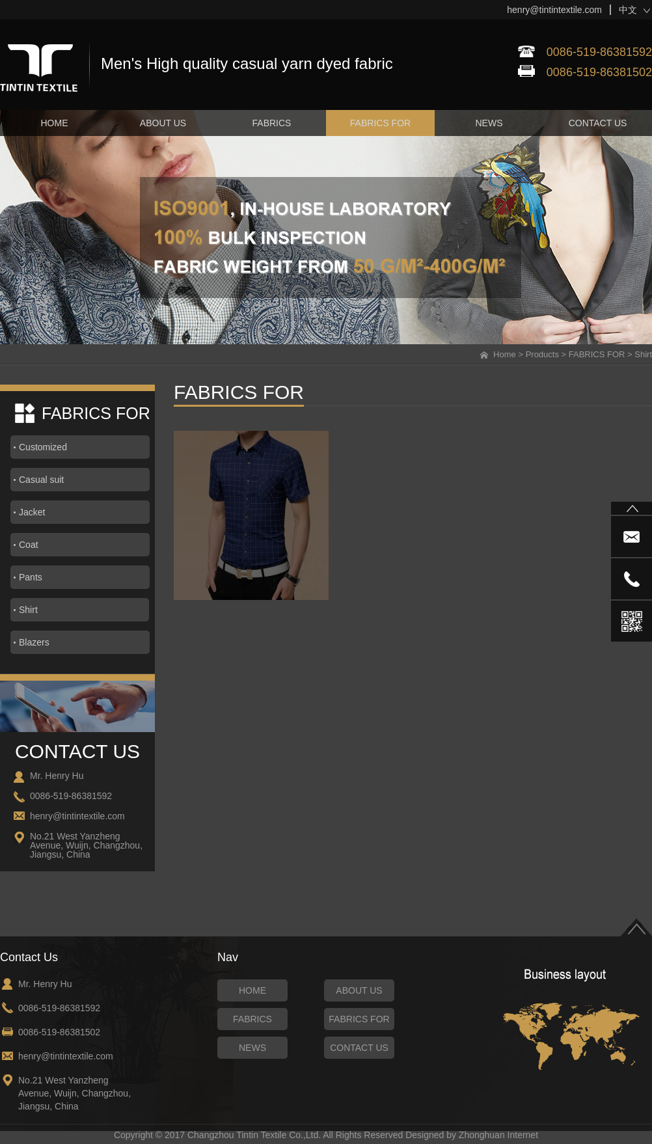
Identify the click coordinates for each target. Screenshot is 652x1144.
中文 (628, 10)
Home (504, 354)
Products (542, 354)
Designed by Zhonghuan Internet (471, 1135)
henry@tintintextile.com (554, 10)
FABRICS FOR (597, 354)
